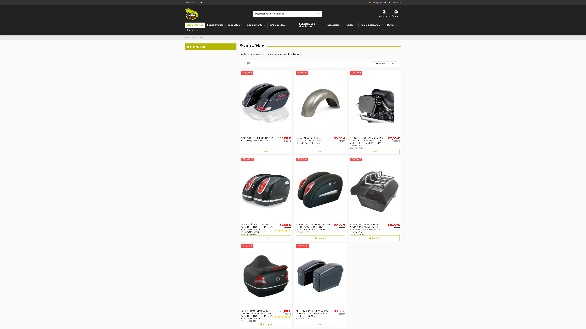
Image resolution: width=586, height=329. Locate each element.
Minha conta (190, 2)
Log (200, 2)
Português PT (377, 2)
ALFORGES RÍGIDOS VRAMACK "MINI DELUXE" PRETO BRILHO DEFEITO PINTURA (312, 313)
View (266, 151)
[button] (279, 25)
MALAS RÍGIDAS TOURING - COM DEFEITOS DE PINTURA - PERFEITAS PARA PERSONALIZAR (256, 228)
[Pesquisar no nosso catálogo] (319, 14)
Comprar (321, 238)
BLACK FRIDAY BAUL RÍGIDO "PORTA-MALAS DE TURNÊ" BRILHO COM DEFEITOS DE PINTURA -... (365, 228)
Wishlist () (395, 2)
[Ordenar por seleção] (380, 63)
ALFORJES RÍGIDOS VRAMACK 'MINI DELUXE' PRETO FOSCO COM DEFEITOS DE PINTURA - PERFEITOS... (366, 142)
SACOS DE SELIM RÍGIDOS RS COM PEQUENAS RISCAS (257, 139)
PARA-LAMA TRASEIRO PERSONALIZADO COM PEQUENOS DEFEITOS (308, 140)
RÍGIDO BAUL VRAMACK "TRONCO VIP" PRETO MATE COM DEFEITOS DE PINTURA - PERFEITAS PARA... (256, 315)
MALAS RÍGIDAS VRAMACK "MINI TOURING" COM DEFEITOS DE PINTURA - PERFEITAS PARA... (313, 227)
